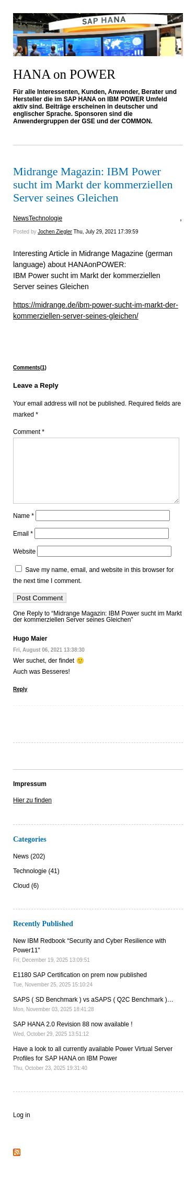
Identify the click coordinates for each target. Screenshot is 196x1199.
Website (24, 564)
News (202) (29, 869)
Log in (21, 1127)
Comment (28, 432)
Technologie (45, 218)
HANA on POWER (64, 74)
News (21, 218)
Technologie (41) (36, 883)
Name (23, 528)
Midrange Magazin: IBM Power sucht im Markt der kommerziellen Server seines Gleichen (92, 184)
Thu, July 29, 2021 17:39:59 (105, 232)
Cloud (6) (26, 898)
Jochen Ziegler (55, 232)
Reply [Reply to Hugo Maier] (20, 702)
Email (23, 546)
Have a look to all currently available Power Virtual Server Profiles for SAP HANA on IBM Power (92, 1071)
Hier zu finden (32, 812)
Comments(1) (30, 367)
